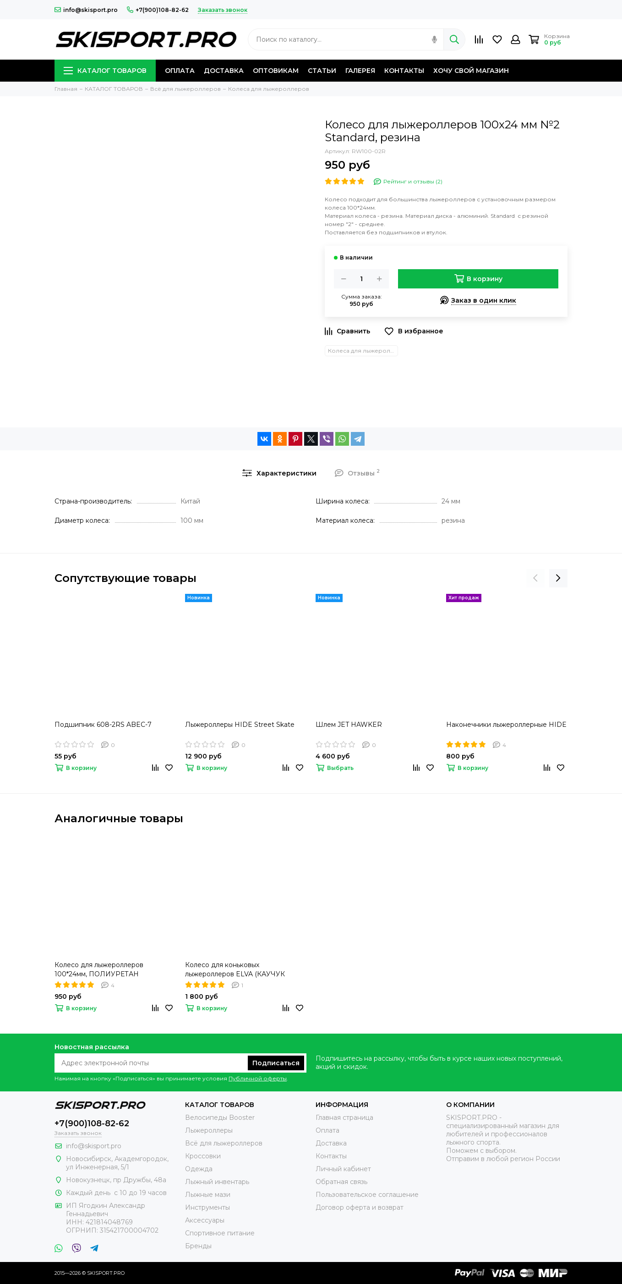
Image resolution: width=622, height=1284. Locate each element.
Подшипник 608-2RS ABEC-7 (103, 724)
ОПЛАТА (180, 70)
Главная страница (344, 1117)
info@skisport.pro (86, 9)
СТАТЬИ (322, 70)
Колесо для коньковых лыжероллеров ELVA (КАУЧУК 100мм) (235, 970)
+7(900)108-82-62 (158, 9)
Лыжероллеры (209, 1130)
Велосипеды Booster (220, 1117)
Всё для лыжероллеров (223, 1143)
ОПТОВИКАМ (276, 70)
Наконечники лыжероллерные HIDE (506, 724)
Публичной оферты (258, 1078)
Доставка (331, 1143)
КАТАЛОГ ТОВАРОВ (105, 70)
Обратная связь (341, 1182)
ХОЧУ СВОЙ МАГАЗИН (471, 70)
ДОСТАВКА (224, 70)
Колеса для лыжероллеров (363, 350)
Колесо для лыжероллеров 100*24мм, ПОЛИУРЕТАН (99, 969)
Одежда (199, 1169)
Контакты (331, 1156)
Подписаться (276, 1063)
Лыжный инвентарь (217, 1182)
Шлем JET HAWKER (349, 724)
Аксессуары (204, 1220)
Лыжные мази (207, 1194)
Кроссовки (203, 1156)
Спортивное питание (220, 1233)
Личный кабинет (343, 1169)
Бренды (198, 1246)
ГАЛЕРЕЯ (360, 70)
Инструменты (207, 1207)
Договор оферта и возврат (360, 1207)
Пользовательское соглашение (367, 1194)
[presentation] (535, 578)
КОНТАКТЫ (404, 70)
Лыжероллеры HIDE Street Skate (240, 724)
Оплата (327, 1130)
